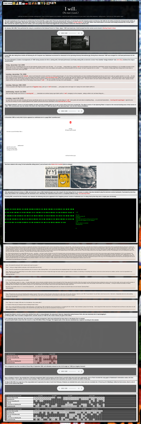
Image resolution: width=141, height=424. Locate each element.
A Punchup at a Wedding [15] (14, 404)
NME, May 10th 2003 (10, 274)
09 (70, 397)
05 (52, 355)
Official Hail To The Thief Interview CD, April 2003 (16, 259)
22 (34, 357)
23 (36, 355)
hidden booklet (57, 164)
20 (54, 397)
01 (48, 355)
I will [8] (9, 416)
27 (42, 355)
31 (46, 355)
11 (72, 397)
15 (85, 397)
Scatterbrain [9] (10, 362)
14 (76, 397)
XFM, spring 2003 (9, 288)
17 (34, 397)
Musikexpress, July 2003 (11, 309)
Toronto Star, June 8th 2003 (12, 296)
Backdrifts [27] (10, 399)
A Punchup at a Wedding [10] (14, 361)
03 (50, 361)
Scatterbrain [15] (11, 419)
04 (62, 406)
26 (40, 355)
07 (56, 355)
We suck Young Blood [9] (13, 357)
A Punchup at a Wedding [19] (14, 417)
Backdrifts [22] (10, 412)
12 (74, 397)
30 (44, 355)
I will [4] (9, 402)
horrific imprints (78, 22)
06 (54, 355)
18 (36, 397)
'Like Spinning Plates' (84, 193)
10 (52, 411)
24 (38, 355)
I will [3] (9, 359)
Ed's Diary (120, 59)
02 (79, 397)
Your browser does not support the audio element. (70, 33)
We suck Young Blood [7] (13, 401)
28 (60, 397)
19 (38, 397)
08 (68, 397)
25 (46, 397)
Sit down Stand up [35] (12, 411)
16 (78, 397)
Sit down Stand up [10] (12, 355)
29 (78, 411)
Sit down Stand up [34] (12, 397)
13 (52, 397)
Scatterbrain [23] (11, 406)
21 (40, 397)
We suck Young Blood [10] (13, 414)
